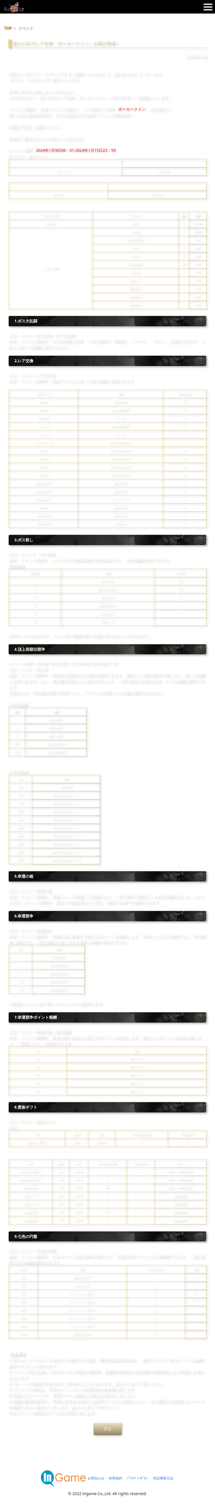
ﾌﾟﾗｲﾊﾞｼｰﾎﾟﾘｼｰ (138, 1478)
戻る (107, 1428)
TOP (8, 28)
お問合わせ (96, 1478)
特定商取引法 (163, 1478)
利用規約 (115, 1478)
